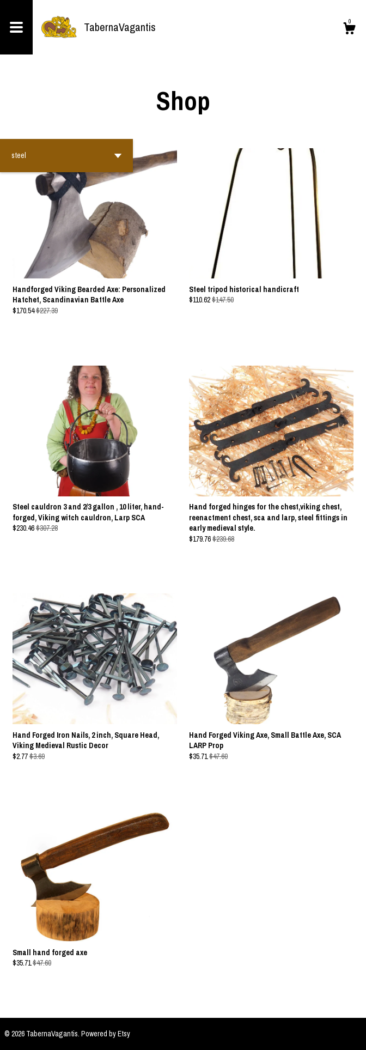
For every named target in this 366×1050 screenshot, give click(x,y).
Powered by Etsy (105, 1034)
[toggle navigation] (16, 27)
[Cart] (349, 30)
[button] (66, 155)
